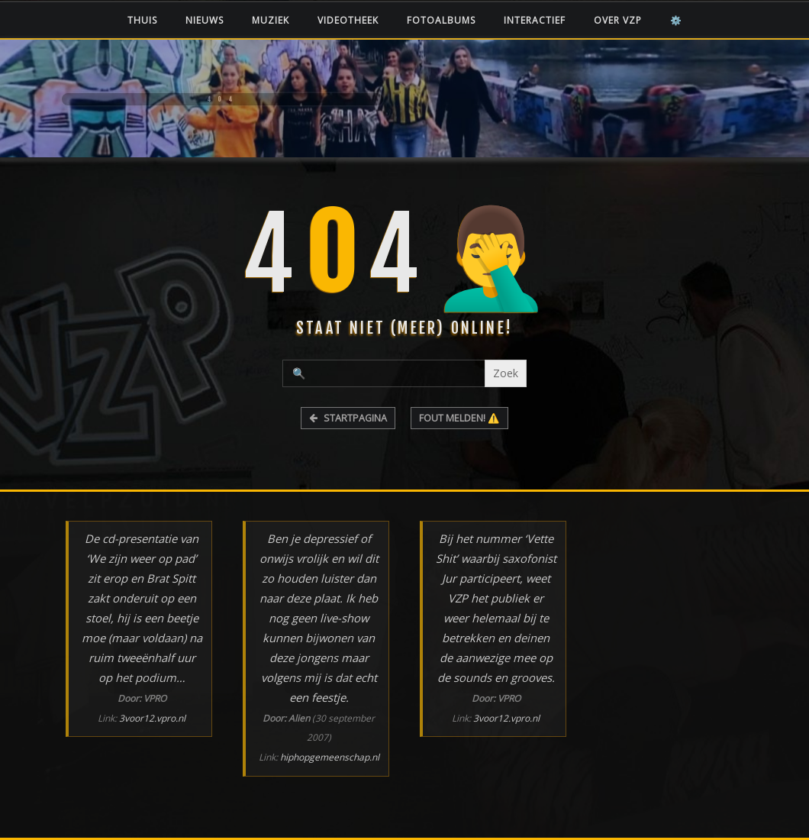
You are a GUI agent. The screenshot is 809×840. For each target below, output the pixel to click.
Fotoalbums (441, 20)
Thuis (142, 20)
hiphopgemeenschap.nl (329, 757)
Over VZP (618, 20)
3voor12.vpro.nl (152, 718)
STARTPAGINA (348, 418)
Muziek (270, 20)
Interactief (535, 20)
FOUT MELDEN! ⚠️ (459, 418)
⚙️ (676, 20)
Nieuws (204, 20)
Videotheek (348, 20)
